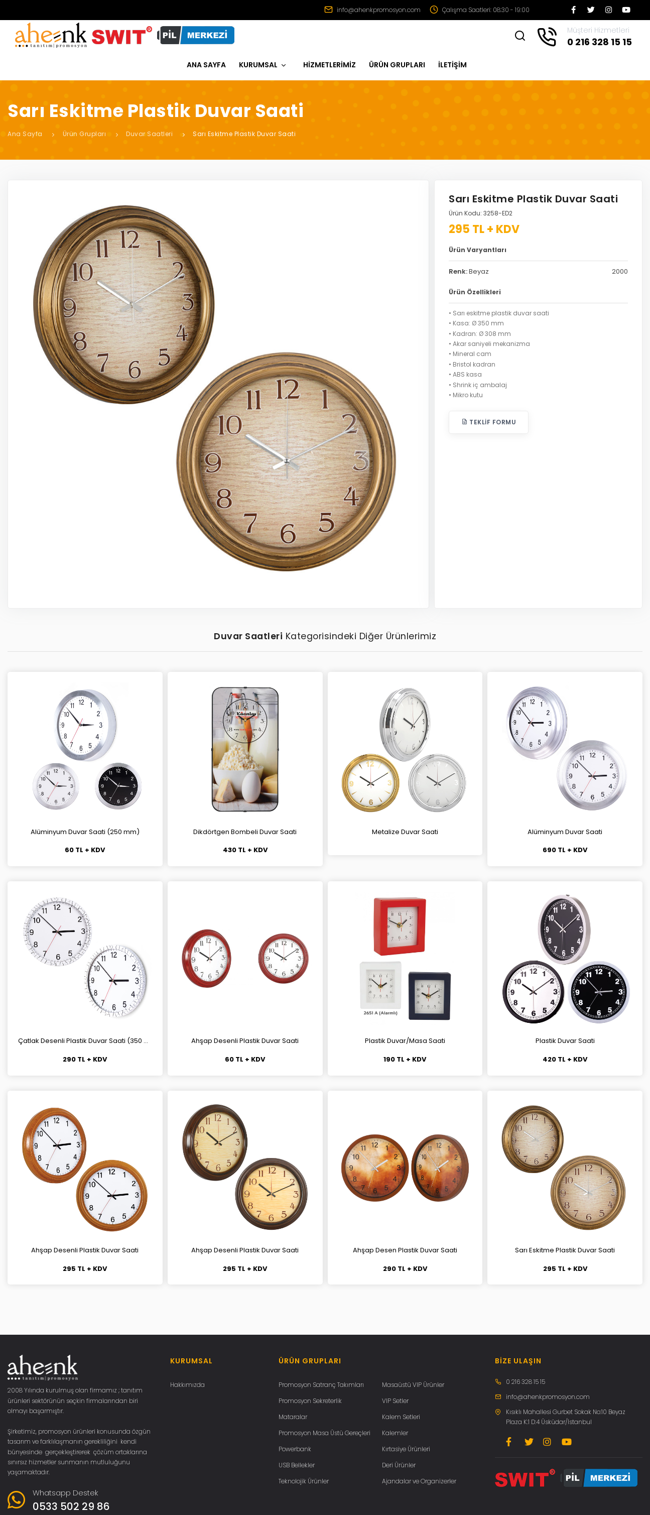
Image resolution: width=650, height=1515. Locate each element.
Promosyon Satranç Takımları (321, 1384)
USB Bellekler (297, 1465)
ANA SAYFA (206, 65)
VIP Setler (395, 1400)
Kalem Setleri (401, 1417)
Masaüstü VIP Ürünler (413, 1384)
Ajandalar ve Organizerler (419, 1481)
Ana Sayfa (25, 134)
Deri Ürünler (399, 1465)
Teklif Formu (488, 422)
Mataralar (293, 1417)
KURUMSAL (263, 65)
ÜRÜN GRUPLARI (397, 65)
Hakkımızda (187, 1384)
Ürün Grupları (84, 134)
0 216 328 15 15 (525, 1381)
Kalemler (395, 1433)
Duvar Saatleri (149, 134)
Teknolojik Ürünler (304, 1481)
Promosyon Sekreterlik (310, 1400)
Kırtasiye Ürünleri (406, 1449)
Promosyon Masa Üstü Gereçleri (324, 1433)
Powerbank (295, 1449)
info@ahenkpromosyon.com (372, 10)
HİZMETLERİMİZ (329, 65)
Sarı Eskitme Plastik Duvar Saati (244, 134)
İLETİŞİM (452, 65)
